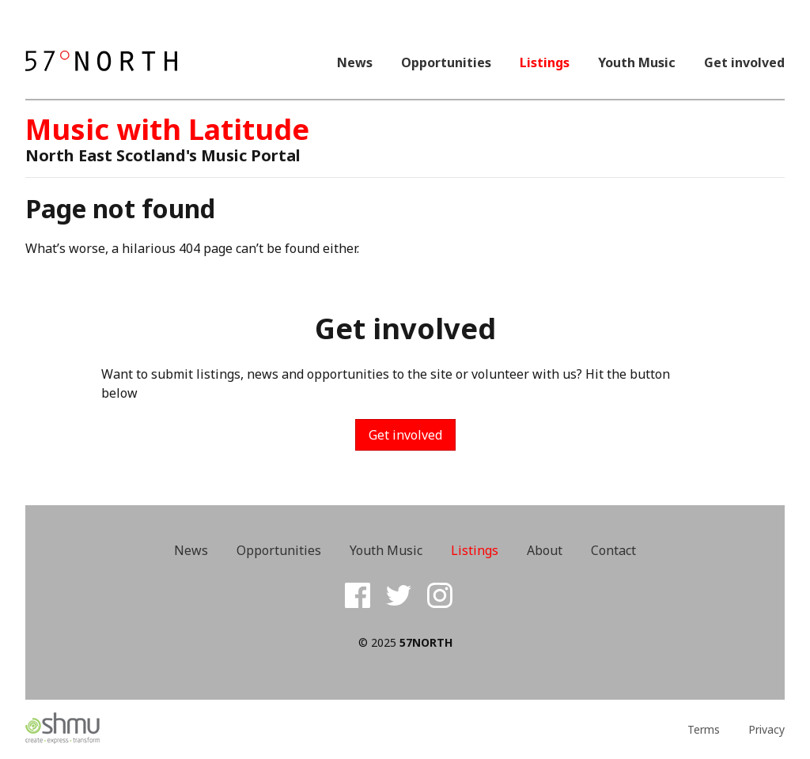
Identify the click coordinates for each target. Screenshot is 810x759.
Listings (545, 62)
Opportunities (446, 62)
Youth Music (637, 62)
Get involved (744, 62)
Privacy (766, 729)
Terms (703, 729)
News (355, 62)
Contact (613, 550)
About (544, 550)
